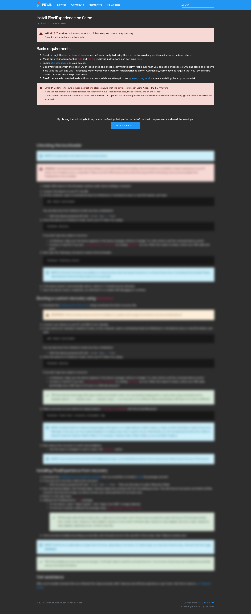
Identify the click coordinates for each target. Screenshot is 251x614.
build (140, 476)
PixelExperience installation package (80, 476)
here (139, 58)
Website (113, 5)
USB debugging (59, 62)
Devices (61, 4)
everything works (142, 78)
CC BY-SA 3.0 (207, 602)
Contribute (77, 4)
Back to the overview (51, 23)
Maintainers (95, 4)
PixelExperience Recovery (74, 305)
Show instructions (125, 125)
